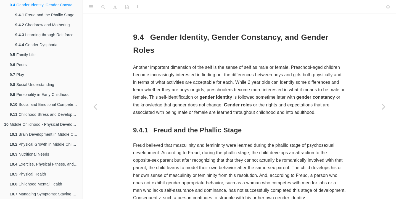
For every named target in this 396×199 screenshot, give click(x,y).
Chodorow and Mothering (42, 25)
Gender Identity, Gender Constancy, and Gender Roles (46, 5)
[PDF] (127, 7)
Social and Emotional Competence (45, 104)
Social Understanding (32, 84)
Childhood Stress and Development (45, 114)
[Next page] (383, 106)
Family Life (23, 55)
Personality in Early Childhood (40, 94)
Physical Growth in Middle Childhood (46, 144)
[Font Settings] (115, 7)
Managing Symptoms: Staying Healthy (46, 194)
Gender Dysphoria (36, 45)
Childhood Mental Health (36, 184)
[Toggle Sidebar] (91, 7)
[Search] (103, 7)
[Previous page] (95, 106)
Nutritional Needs (29, 154)
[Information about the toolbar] (137, 7)
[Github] (388, 7)
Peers (18, 64)
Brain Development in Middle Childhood (46, 134)
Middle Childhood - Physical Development (43, 124)
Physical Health (28, 174)
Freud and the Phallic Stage (44, 15)
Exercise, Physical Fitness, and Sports (46, 164)
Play (17, 74)
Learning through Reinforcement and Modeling (49, 35)
